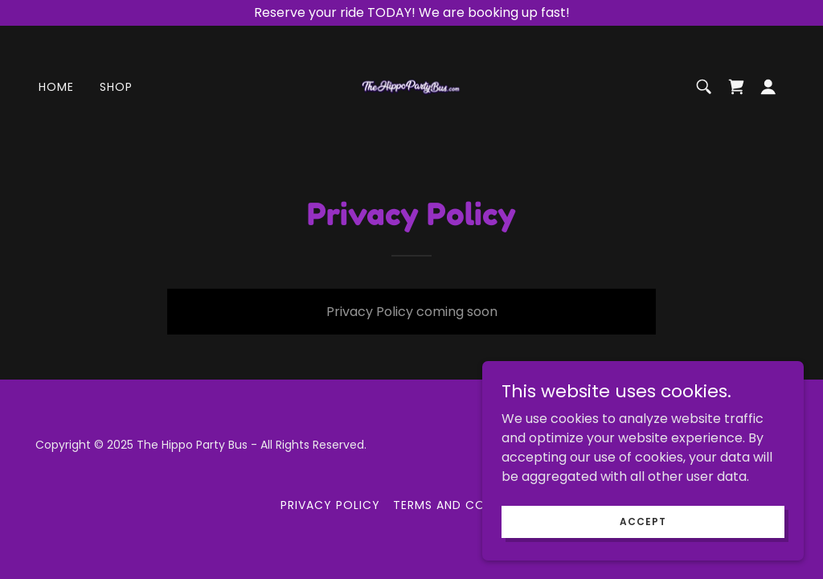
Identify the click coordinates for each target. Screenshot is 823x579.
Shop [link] (116, 87)
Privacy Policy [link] (330, 505)
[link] (412, 85)
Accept (642, 543)
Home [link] (56, 87)
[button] (768, 87)
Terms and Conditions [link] (468, 505)
